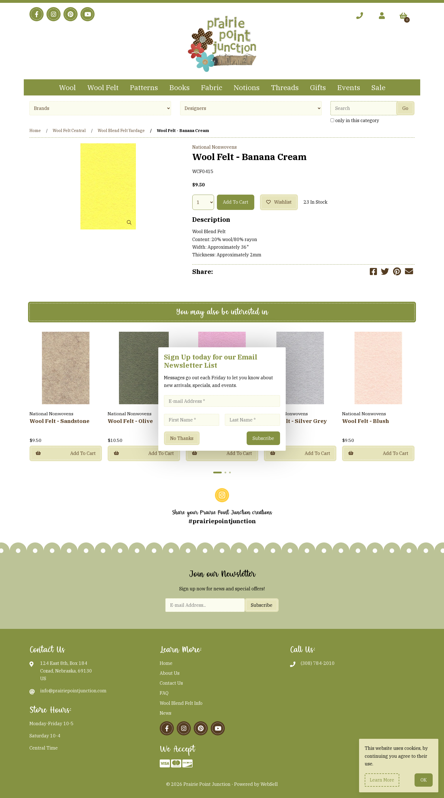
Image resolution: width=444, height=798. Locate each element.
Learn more (382, 780)
